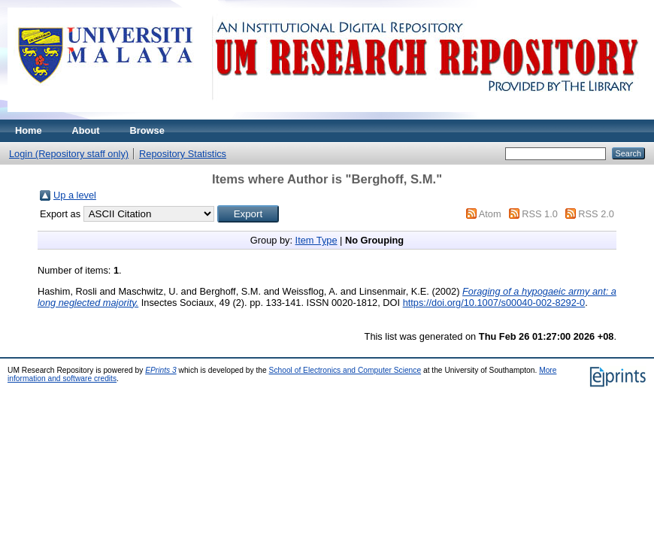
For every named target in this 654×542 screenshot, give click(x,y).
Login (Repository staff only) (69, 153)
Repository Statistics (182, 153)
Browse (147, 130)
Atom (490, 214)
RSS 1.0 (540, 214)
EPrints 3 (161, 370)
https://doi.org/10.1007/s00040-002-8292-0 (494, 302)
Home (28, 130)
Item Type (316, 240)
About (86, 130)
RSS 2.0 (596, 214)
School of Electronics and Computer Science (345, 370)
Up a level (74, 195)
